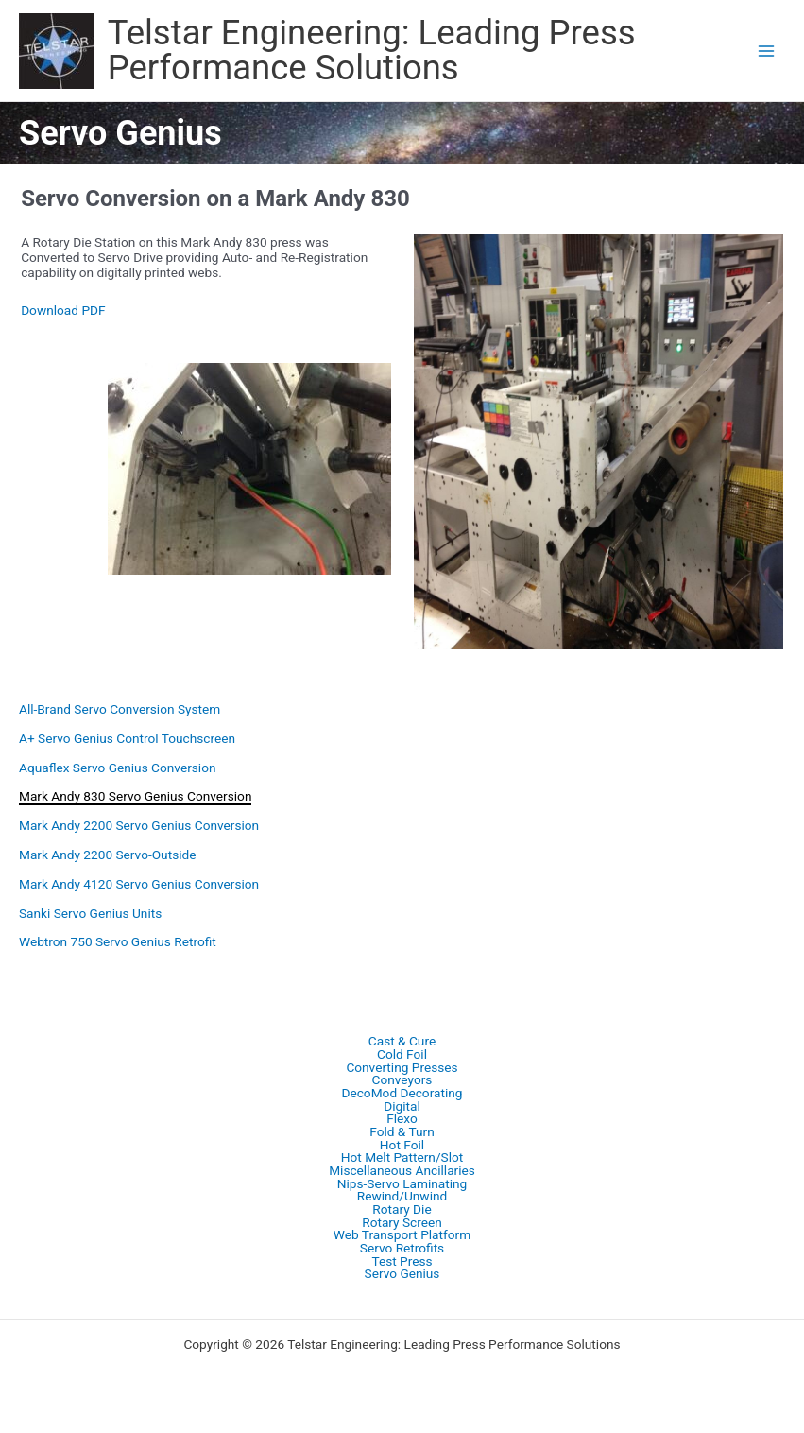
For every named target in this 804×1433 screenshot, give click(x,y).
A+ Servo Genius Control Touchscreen (127, 738)
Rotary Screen (402, 1223)
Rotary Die (401, 1210)
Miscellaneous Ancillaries (402, 1171)
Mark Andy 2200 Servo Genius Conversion (139, 825)
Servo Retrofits (402, 1248)
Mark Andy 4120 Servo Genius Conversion (139, 883)
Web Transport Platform (402, 1235)
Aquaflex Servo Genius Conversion (117, 767)
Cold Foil (402, 1055)
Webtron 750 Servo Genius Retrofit (117, 941)
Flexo (402, 1119)
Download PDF (63, 310)
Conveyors (402, 1080)
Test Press (401, 1262)
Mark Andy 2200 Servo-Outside (107, 854)
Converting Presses (401, 1068)
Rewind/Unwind (402, 1196)
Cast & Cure (402, 1041)
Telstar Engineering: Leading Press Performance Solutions (372, 49)
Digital (402, 1107)
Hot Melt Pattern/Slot (402, 1158)
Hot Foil (402, 1145)
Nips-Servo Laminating (402, 1184)
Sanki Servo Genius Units (90, 913)
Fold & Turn (402, 1132)
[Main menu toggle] (766, 50)
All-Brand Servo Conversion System (119, 708)
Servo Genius (402, 1274)
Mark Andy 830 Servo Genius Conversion (135, 795)
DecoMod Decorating (401, 1093)
